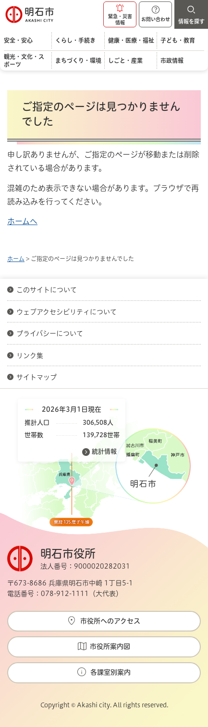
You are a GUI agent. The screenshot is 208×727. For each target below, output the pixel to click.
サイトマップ (36, 377)
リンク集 (29, 355)
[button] (119, 14)
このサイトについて (46, 289)
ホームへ (22, 221)
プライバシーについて (49, 333)
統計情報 (104, 451)
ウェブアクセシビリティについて (66, 312)
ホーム (15, 259)
